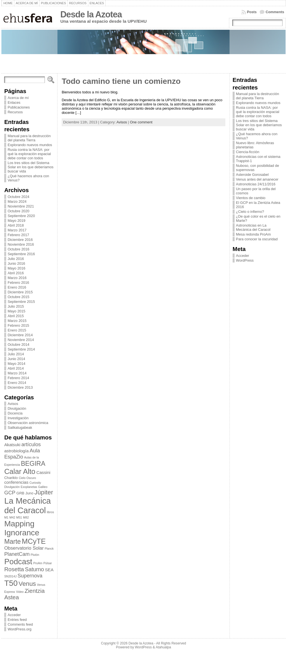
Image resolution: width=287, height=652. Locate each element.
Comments (275, 12)
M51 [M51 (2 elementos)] (19, 517)
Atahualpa (163, 647)
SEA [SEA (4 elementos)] (49, 569)
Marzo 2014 (17, 373)
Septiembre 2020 (21, 216)
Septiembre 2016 (21, 254)
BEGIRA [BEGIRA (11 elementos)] (33, 463)
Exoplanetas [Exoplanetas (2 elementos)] (29, 487)
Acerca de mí (18, 98)
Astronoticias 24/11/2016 (256, 184)
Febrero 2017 (18, 235)
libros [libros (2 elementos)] (50, 512)
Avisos (13, 404)
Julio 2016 (16, 259)
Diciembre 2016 (20, 240)
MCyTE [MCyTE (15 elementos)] (34, 541)
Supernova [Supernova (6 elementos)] (30, 576)
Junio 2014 (16, 359)
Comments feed (20, 624)
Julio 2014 (16, 354)
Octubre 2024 (18, 197)
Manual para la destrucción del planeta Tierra (29, 138)
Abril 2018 (16, 225)
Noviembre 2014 (21, 340)
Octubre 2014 (18, 344)
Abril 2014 (16, 368)
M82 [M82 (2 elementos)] (26, 517)
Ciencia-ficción (247, 152)
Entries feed (17, 620)
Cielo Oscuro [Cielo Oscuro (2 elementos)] (27, 478)
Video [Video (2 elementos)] (20, 591)
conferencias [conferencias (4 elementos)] (16, 482)
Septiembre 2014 (21, 349)
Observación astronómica (28, 423)
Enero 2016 (17, 287)
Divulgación (17, 408)
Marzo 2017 (17, 230)
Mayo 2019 (16, 220)
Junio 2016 (16, 263)
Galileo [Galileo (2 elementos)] (42, 487)
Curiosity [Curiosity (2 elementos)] (35, 482)
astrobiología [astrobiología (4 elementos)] (16, 450)
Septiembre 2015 (21, 301)
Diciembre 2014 (20, 335)
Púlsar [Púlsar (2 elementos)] (47, 563)
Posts (252, 12)
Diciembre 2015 (20, 292)
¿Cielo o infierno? (250, 211)
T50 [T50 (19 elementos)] (11, 583)
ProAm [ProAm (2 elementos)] (38, 563)
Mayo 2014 (16, 363)
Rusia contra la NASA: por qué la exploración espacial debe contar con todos (29, 154)
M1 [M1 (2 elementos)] (6, 517)
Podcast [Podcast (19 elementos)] (18, 561)
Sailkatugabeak (20, 427)
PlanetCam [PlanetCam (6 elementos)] (17, 554)
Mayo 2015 (16, 311)
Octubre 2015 (18, 297)
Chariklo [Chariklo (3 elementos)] (11, 478)
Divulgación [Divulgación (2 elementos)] (12, 487)
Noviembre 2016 (21, 244)
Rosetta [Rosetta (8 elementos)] (14, 569)
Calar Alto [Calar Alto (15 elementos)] (19, 471)
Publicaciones (19, 107)
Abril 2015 (16, 316)
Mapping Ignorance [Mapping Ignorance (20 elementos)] (21, 528)
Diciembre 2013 (20, 387)
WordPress (245, 260)
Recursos (15, 112)
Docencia (15, 413)
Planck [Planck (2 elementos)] (49, 548)
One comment (141, 122)
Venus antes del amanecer (257, 179)
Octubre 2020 (18, 211)
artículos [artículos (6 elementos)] (31, 444)
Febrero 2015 (18, 325)
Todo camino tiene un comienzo (121, 81)
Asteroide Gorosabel (252, 174)
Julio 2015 (16, 306)
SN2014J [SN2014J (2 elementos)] (10, 576)
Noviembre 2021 (21, 206)
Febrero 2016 (18, 282)
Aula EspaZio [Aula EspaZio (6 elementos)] (22, 454)
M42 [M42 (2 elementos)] (12, 517)
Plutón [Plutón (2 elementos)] (35, 554)
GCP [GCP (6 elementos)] (9, 493)
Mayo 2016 (16, 268)
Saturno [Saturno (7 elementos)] (34, 569)
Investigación (18, 418)
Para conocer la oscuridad (257, 239)
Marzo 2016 (17, 278)
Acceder (14, 615)
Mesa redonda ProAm (253, 234)
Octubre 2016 (18, 249)
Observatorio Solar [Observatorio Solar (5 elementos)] (24, 548)
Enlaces (14, 102)
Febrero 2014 (18, 378)
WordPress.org (19, 629)
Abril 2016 (16, 273)
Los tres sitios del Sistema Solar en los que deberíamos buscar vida (31, 167)
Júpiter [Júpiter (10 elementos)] (43, 492)
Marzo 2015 (17, 321)
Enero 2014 (17, 383)
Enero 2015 (17, 330)
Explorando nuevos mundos (30, 145)
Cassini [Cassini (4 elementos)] (43, 472)
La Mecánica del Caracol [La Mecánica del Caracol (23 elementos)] (27, 505)
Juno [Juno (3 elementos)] (29, 493)
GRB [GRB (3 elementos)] (20, 493)
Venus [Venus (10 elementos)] (27, 583)
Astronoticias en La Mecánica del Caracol (253, 227)
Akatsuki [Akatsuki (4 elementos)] (12, 444)
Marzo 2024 (17, 201)
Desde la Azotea (91, 14)
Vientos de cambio (250, 198)
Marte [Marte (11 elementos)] (12, 541)
